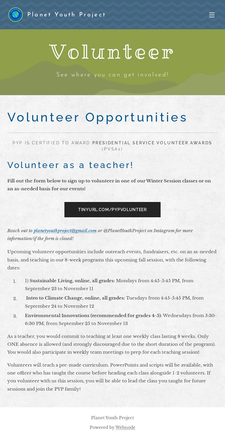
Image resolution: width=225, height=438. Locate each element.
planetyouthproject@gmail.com (65, 230)
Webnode (125, 427)
